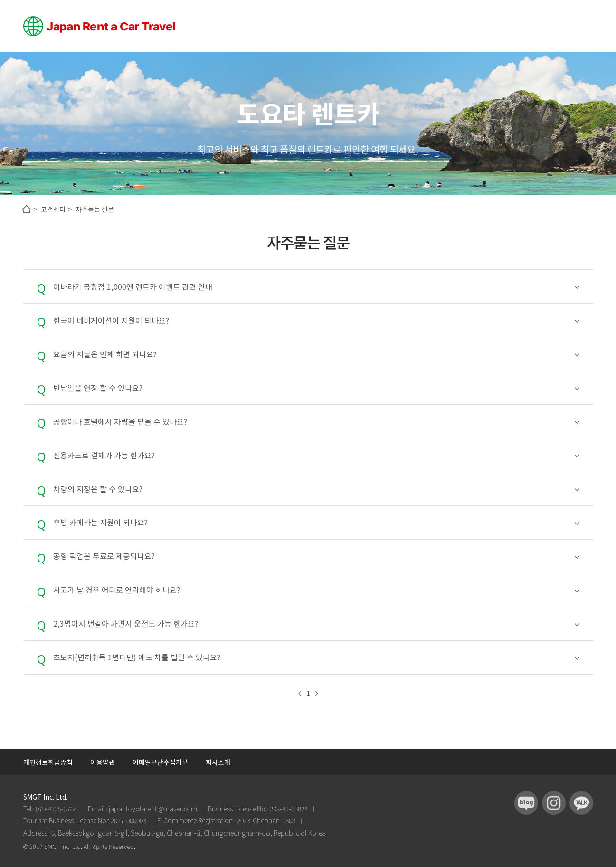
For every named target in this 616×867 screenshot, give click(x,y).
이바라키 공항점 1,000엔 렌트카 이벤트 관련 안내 (316, 287)
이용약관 (102, 762)
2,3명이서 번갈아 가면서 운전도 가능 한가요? (316, 623)
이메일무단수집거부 (160, 762)
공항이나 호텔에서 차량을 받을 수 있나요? (316, 422)
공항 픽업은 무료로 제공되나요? (316, 556)
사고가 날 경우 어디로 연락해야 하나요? (316, 590)
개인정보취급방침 (48, 762)
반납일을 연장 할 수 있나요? (316, 388)
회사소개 (218, 762)
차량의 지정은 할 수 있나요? (316, 489)
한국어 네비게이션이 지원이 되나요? (316, 320)
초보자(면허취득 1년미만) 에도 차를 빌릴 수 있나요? (316, 657)
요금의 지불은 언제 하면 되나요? (316, 354)
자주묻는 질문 (95, 209)
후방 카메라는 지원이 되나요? (316, 522)
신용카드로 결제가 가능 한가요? (316, 455)
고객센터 (53, 209)
